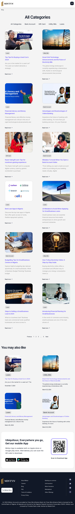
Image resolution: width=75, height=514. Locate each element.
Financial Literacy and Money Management (18, 416)
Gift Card (42, 24)
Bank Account (30, 24)
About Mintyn (24, 480)
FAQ (22, 489)
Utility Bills (52, 24)
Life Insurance (49, 483)
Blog (22, 486)
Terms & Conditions (26, 492)
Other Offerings (49, 492)
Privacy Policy (25, 495)
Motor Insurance (49, 486)
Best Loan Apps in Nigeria (14, 209)
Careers (23, 483)
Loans (62, 24)
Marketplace (48, 489)
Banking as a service (50, 480)
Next (47, 336)
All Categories (16, 24)
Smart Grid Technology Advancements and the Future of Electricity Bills (54, 59)
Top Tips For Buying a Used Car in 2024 (17, 379)
